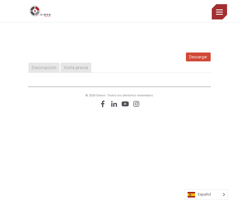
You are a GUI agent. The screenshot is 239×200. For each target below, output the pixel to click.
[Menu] (219, 11)
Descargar (198, 57)
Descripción (44, 67)
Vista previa (76, 67)
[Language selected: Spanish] (206, 194)
